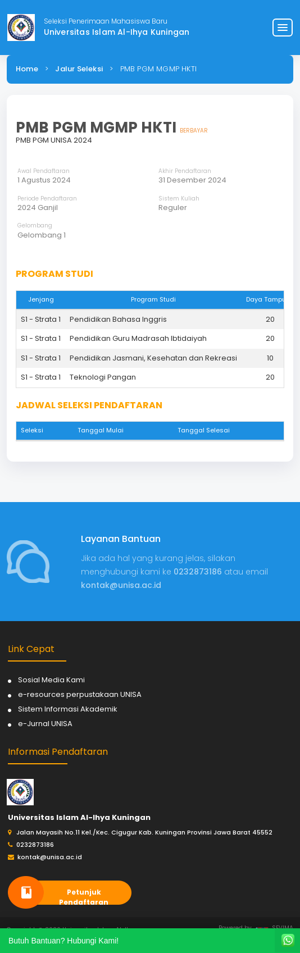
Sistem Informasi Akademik (67, 709)
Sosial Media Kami (51, 679)
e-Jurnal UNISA (45, 723)
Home (27, 68)
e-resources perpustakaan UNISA (80, 694)
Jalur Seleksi (79, 68)
